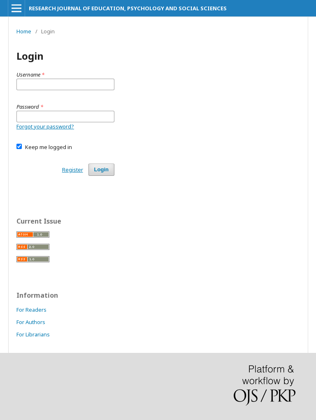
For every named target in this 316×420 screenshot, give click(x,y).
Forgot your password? (45, 126)
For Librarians (33, 334)
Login (101, 169)
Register (72, 169)
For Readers (31, 309)
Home (23, 31)
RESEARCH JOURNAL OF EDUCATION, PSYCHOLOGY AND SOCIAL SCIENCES (128, 8)
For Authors (30, 322)
